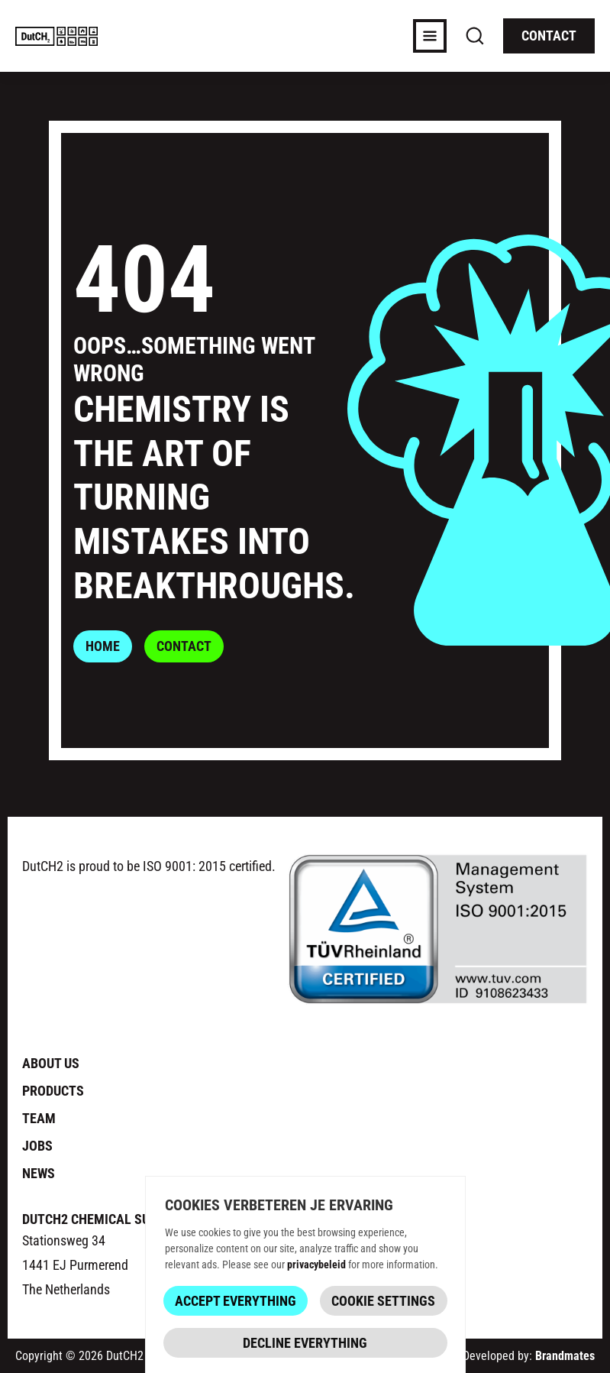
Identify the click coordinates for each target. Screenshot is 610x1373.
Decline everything (305, 1342)
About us (50, 1063)
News (38, 1173)
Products (53, 1090)
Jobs (37, 1145)
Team (39, 1118)
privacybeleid (316, 1263)
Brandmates (565, 1355)
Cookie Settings (383, 1299)
